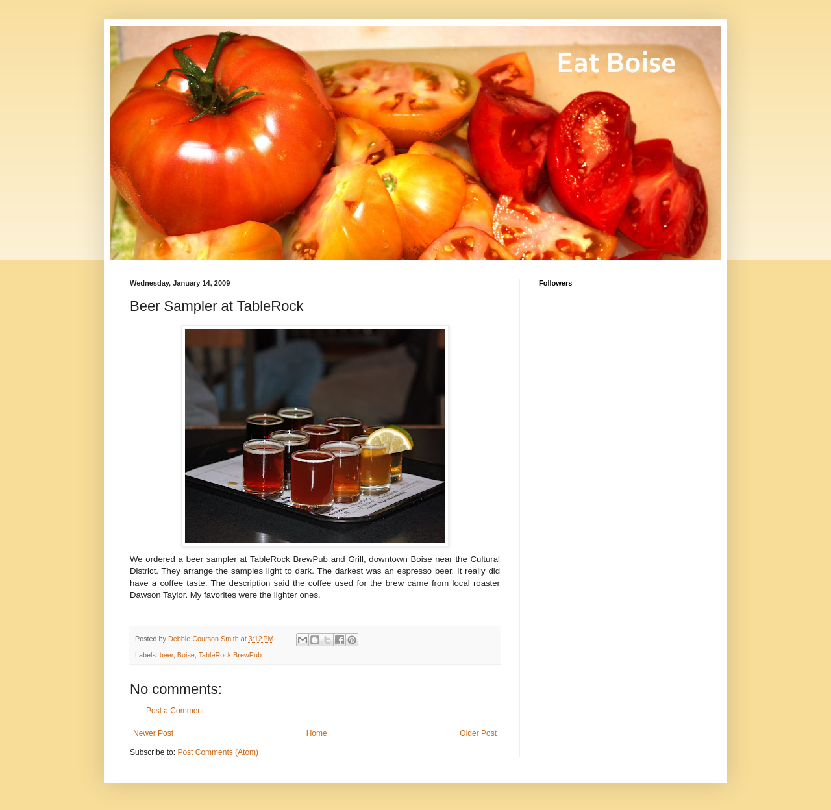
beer (166, 655)
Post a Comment (175, 710)
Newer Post (153, 733)
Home (316, 733)
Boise (186, 655)
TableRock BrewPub (230, 655)
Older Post (478, 733)
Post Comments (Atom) (217, 752)
